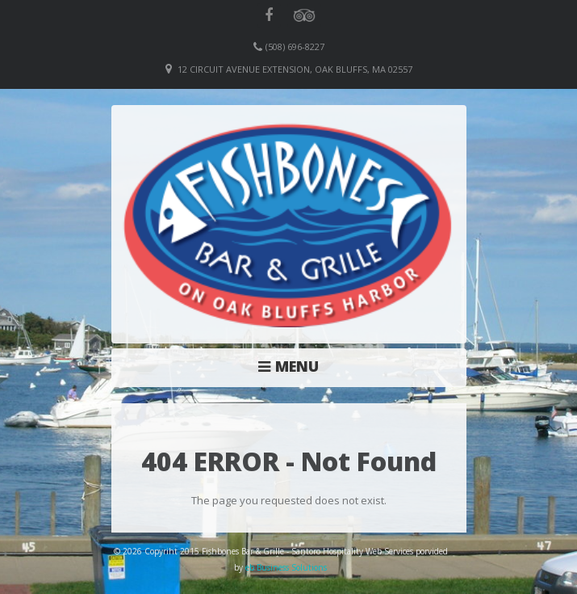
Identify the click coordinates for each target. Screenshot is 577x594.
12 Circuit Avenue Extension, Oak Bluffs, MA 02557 (295, 69)
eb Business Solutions (286, 567)
